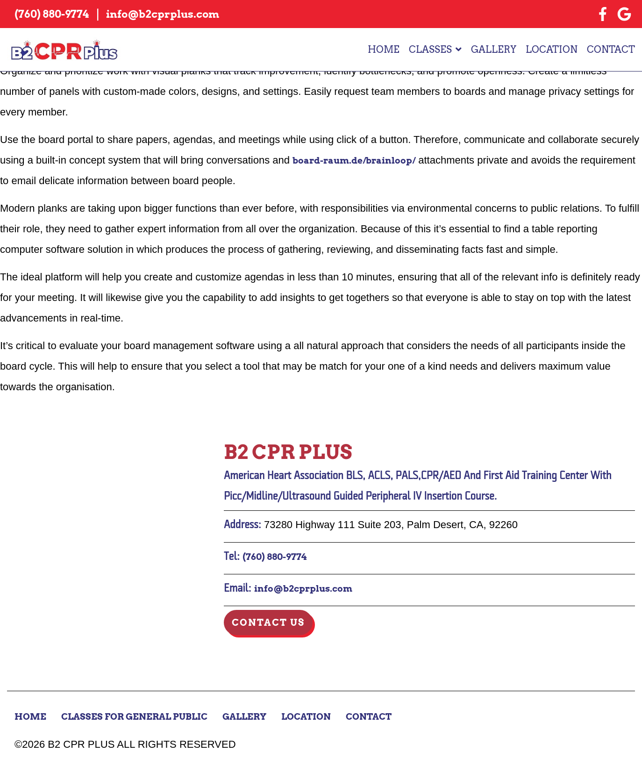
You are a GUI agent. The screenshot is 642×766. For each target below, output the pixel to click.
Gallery (493, 50)
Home (383, 50)
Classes (430, 50)
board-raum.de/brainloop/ (358, 160)
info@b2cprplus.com (305, 588)
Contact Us (268, 622)
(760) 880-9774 (277, 556)
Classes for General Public (139, 716)
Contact (611, 50)
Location (552, 50)
